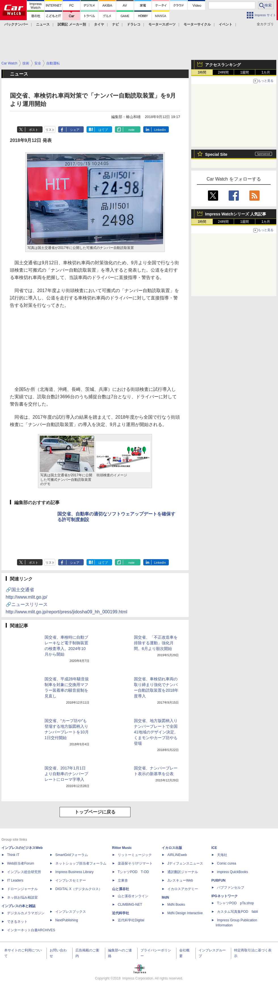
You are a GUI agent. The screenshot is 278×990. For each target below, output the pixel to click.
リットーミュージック (135, 855)
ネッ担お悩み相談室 (22, 897)
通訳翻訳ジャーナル (182, 872)
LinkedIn (160, 129)
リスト (50, 129)
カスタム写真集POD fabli (237, 912)
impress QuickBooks (232, 872)
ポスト (33, 129)
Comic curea (226, 863)
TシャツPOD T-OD (133, 872)
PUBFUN (218, 880)
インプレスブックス (70, 912)
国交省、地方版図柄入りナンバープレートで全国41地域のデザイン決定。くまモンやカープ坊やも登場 (156, 732)
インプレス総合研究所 (24, 872)
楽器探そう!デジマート (135, 863)
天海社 (222, 855)
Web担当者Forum (20, 863)
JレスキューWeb (180, 880)
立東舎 (123, 880)
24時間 (223, 72)
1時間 (202, 72)
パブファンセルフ (230, 888)
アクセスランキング (223, 64)
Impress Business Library (74, 872)
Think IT (13, 855)
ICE (214, 848)
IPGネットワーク (224, 896)
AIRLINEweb (177, 855)
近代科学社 (120, 913)
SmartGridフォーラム (71, 855)
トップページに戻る (95, 811)
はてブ (103, 129)
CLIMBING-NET (130, 905)
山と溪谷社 (120, 889)
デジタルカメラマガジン (26, 913)
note (131, 129)
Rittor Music (122, 848)
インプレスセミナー (70, 880)
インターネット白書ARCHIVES (31, 930)
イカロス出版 (172, 848)
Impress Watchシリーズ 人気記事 (235, 214)
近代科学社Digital (131, 920)
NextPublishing (66, 920)
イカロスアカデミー (182, 889)
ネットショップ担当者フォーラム (80, 863)
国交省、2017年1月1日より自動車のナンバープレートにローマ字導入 (66, 774)
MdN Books (176, 905)
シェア (74, 129)
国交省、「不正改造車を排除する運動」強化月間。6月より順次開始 (156, 643)
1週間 (244, 72)
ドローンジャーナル (22, 889)
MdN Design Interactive (185, 913)
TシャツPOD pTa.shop (235, 903)
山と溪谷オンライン (133, 896)
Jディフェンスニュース (185, 863)
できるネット (17, 922)
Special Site (216, 154)
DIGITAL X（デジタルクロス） (78, 889)
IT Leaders (15, 880)
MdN (165, 897)
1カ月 (266, 72)
